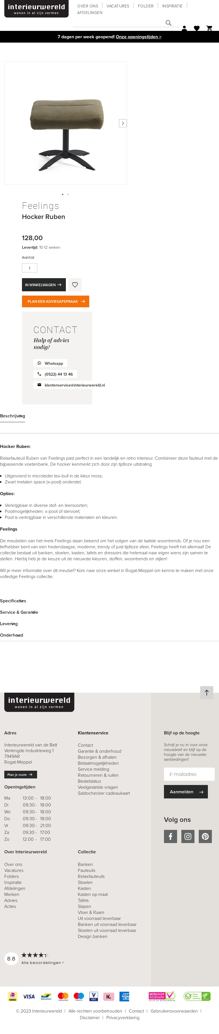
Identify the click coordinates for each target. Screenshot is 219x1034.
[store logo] (36, 9)
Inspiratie (172, 6)
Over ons (87, 6)
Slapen (84, 906)
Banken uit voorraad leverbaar (107, 924)
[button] (63, 194)
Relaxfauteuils (91, 876)
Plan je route (17, 774)
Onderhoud (11, 635)
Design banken (93, 936)
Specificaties (13, 600)
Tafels (83, 900)
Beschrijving (12, 416)
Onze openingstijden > (138, 36)
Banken (85, 864)
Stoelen (85, 882)
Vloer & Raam (91, 912)
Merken (11, 894)
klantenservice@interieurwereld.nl (75, 385)
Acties (10, 906)
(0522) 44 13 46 (59, 374)
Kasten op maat (93, 894)
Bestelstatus (89, 781)
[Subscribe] (186, 791)
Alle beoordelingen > (42, 962)
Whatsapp (54, 363)
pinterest (205, 836)
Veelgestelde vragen (98, 787)
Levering (9, 623)
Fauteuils (86, 870)
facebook (170, 836)
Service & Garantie (19, 612)
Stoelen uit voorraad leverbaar (107, 930)
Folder (146, 6)
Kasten (84, 888)
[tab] (109, 416)
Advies (10, 900)
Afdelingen (89, 13)
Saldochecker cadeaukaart (104, 793)
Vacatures (118, 6)
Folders (11, 876)
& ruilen (98, 775)
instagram (187, 836)
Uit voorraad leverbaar (99, 918)
